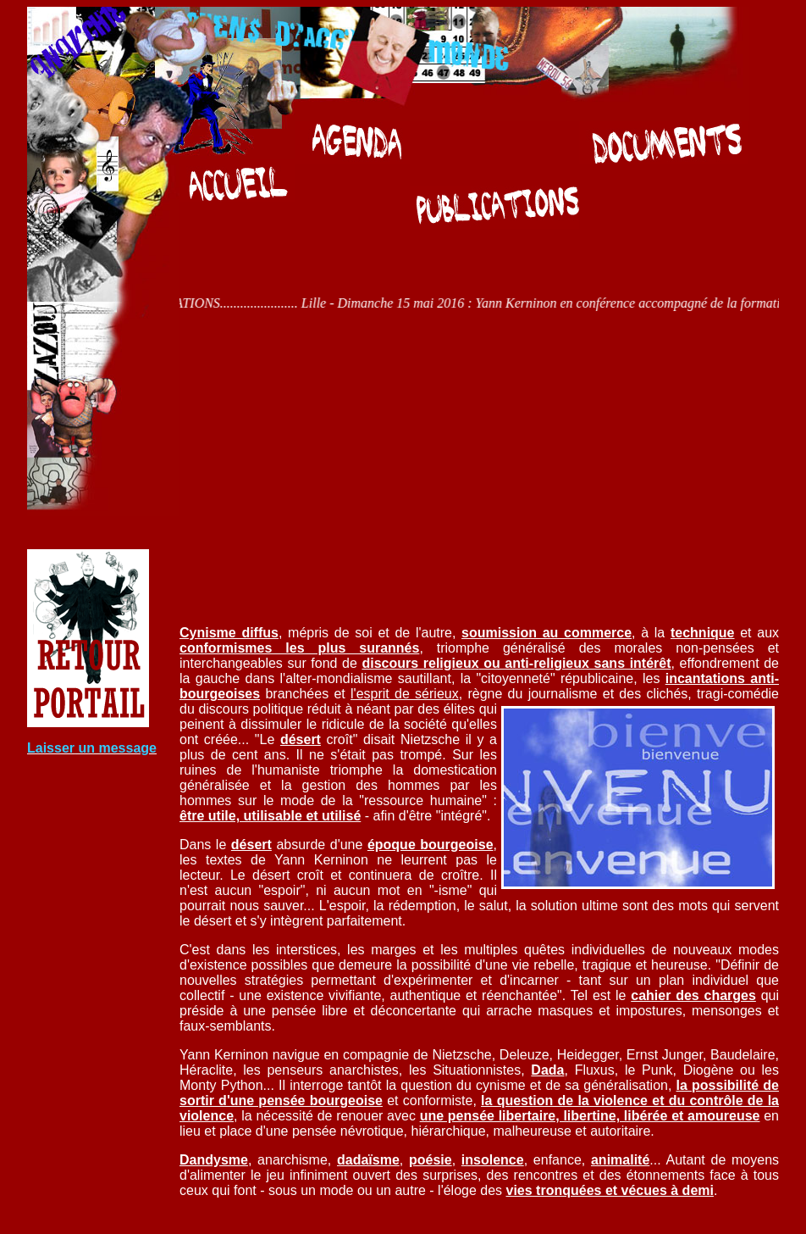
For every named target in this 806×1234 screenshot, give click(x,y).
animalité (620, 1160)
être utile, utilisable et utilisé (270, 816)
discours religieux (420, 663)
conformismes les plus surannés (299, 648)
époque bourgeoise (430, 844)
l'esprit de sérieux (405, 693)
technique (703, 632)
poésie (430, 1160)
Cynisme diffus (229, 632)
